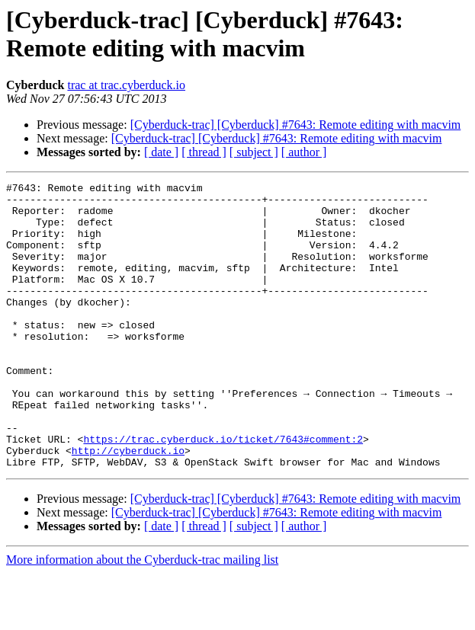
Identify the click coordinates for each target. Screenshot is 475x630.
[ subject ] (253, 152)
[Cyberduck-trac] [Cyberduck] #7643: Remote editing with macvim (295, 124)
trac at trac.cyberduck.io (126, 84)
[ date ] (161, 152)
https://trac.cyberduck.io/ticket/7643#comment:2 (223, 491)
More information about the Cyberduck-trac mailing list (142, 616)
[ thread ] (203, 152)
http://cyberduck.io (128, 505)
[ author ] (304, 152)
